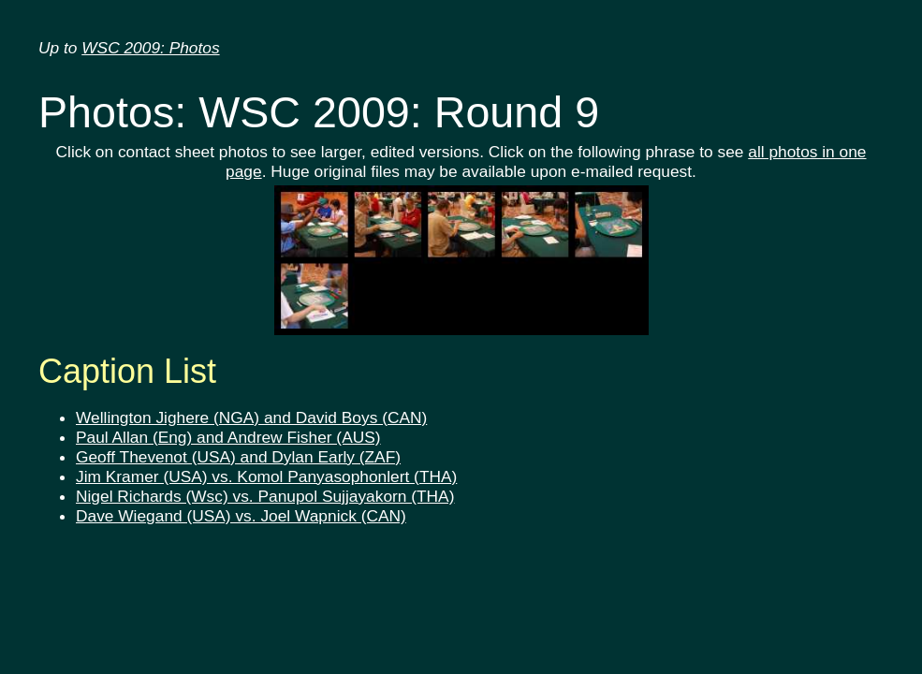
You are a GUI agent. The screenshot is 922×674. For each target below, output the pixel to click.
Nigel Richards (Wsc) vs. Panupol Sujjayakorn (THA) (265, 496)
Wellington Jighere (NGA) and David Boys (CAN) (251, 417)
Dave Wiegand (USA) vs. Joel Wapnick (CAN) (241, 515)
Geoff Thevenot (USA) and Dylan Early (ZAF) (238, 456)
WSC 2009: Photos (150, 47)
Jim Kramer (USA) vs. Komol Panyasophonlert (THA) (266, 476)
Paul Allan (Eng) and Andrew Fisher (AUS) (228, 437)
